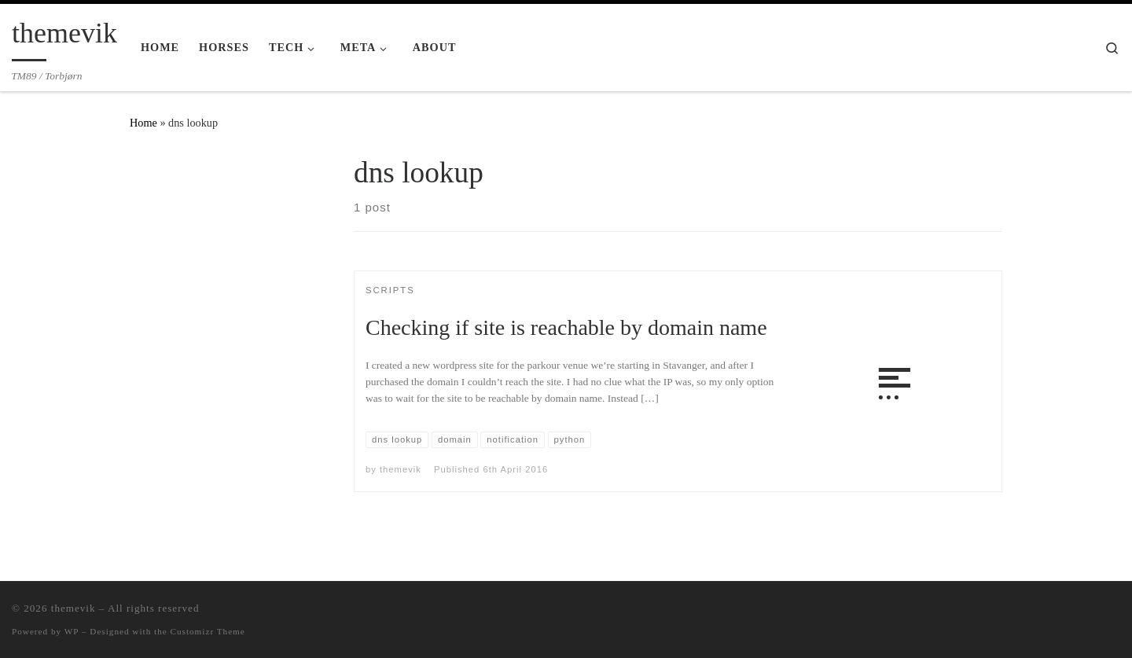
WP (71, 631)
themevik (400, 469)
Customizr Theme (208, 631)
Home (143, 122)
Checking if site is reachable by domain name (566, 327)
